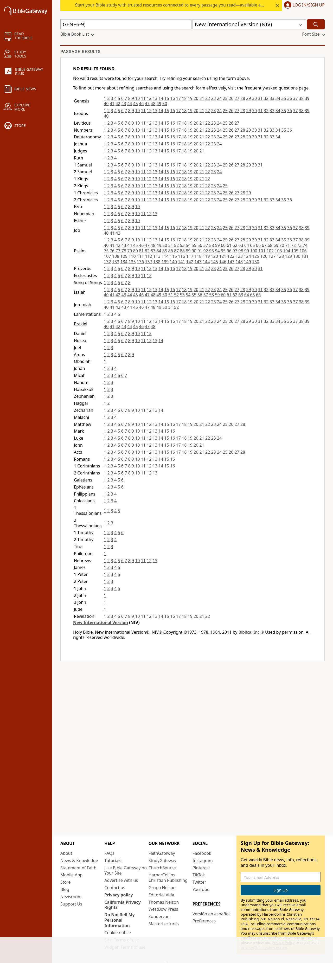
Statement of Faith (78, 868)
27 (236, 98)
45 (135, 103)
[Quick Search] (125, 24)
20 (196, 98)
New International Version (100, 622)
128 (280, 256)
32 (266, 98)
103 (278, 251)
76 (112, 251)
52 (176, 245)
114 (165, 256)
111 (140, 256)
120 (214, 256)
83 (153, 251)
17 (178, 98)
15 (166, 98)
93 (211, 251)
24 (219, 98)
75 (106, 251)
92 (205, 251)
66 (258, 245)
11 (143, 98)
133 (115, 262)
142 (189, 262)
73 (299, 245)
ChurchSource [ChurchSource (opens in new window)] (162, 868)
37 (295, 98)
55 (193, 245)
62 (235, 245)
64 (246, 245)
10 (137, 98)
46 (141, 103)
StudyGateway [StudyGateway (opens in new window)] (162, 860)
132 (107, 262)
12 (149, 98)
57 (205, 245)
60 (223, 245)
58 (211, 245)
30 (254, 98)
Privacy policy (118, 895)
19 (190, 98)
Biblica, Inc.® (251, 632)
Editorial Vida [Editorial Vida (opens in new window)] (161, 895)
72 (293, 245)
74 (305, 245)
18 (184, 98)
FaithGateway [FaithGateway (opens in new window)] (162, 853)
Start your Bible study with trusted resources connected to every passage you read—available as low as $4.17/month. (189, 5)
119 (206, 256)
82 (147, 251)
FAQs (109, 853)
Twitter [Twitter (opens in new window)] (199, 882)
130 (296, 256)
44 (129, 103)
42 (118, 103)
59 (217, 245)
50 (164, 103)
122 (230, 256)
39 (307, 98)
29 (248, 98)
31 (260, 98)
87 (176, 251)
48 (153, 103)
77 (118, 251)
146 (222, 262)
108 (115, 256)
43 (123, 103)
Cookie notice (117, 932)
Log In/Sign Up (309, 5)
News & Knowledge (79, 860)
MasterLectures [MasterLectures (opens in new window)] (164, 924)
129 (288, 256)
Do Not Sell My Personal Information (119, 920)
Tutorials (112, 860)
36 (289, 98)
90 (193, 251)
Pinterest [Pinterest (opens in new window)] (201, 868)
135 (132, 262)
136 (140, 262)
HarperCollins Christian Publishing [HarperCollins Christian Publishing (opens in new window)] (168, 877)
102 (270, 251)
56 (199, 245)
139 (165, 262)
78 (123, 251)
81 (141, 251)
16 (172, 98)
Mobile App (71, 875)
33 (272, 98)
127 (272, 256)
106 (302, 251)
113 (156, 256)
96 (229, 251)
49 (159, 103)
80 (135, 251)
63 (240, 245)
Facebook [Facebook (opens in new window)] (202, 853)
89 (188, 251)
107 (107, 256)
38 (301, 98)
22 (207, 98)
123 (238, 256)
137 (148, 262)
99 (246, 251)
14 (160, 98)
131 (305, 256)
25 (225, 98)
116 (181, 256)
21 (201, 98)
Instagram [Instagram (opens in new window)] (203, 860)
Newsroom (71, 897)
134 (123, 262)
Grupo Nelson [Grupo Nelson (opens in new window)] (162, 887)
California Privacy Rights (122, 904)
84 (159, 251)
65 (252, 245)
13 (155, 98)
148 (238, 262)
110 (132, 256)
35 (283, 98)
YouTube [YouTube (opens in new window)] (201, 889)
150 (255, 262)
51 (170, 245)
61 (229, 245)
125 (255, 256)
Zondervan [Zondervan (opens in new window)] (159, 916)
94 (217, 251)
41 (112, 103)
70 (281, 245)
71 (287, 245)
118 (197, 256)
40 (106, 103)
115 (173, 256)
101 (261, 251)
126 (263, 256)
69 (275, 245)
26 (231, 98)
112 (148, 256)
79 (129, 251)
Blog (64, 889)
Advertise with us (121, 880)
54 (188, 245)
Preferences (204, 921)
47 (147, 103)
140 (173, 262)
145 (214, 262)
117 (189, 256)
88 (182, 251)
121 (222, 256)
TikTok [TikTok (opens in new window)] (199, 875)
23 (213, 98)
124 (247, 256)
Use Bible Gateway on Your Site (125, 870)
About (66, 853)
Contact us (114, 887)
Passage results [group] (80, 51)
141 (181, 262)
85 (164, 251)
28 (242, 98)
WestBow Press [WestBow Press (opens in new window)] (163, 909)
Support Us (71, 904)
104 (286, 251)
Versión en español (211, 914)
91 (199, 251)
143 (197, 262)
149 (247, 262)
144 (206, 262)
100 (253, 251)
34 (278, 98)
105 (294, 251)
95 (223, 251)
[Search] (316, 24)
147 (230, 262)
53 (182, 245)
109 (123, 256)
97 (235, 251)
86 (170, 251)
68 (270, 245)
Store (65, 882)
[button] (303, 5)
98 (240, 251)
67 (264, 245)
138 (156, 262)
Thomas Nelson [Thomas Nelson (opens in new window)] (164, 902)
